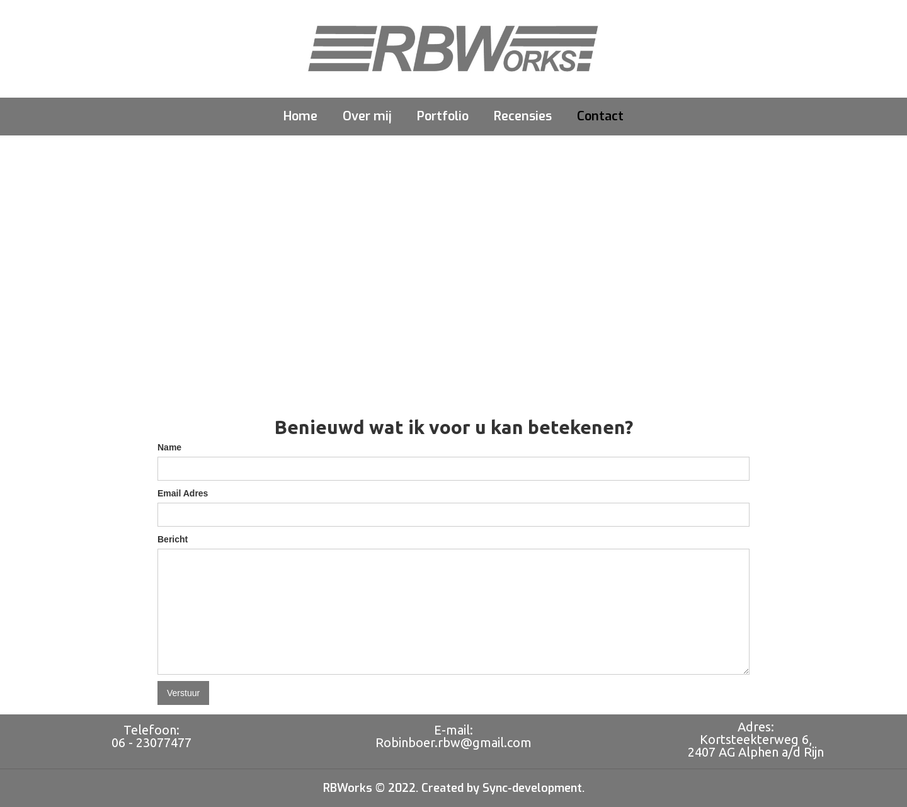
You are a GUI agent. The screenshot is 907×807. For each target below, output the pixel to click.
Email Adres (182, 493)
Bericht (172, 539)
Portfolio (443, 116)
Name (169, 447)
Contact (600, 116)
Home (300, 116)
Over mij (367, 116)
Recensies (523, 116)
